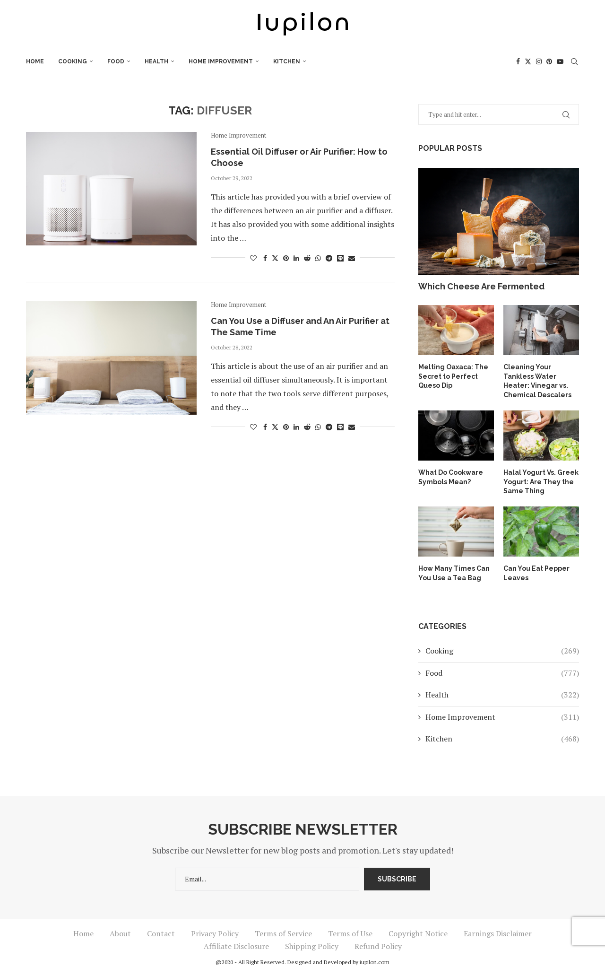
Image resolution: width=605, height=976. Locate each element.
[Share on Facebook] (265, 257)
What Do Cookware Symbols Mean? (450, 477)
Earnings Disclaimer (498, 933)
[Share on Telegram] (329, 257)
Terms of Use (350, 933)
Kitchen (286, 61)
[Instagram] (539, 61)
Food (115, 61)
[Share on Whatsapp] (318, 257)
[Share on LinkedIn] (296, 257)
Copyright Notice (418, 933)
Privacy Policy (215, 933)
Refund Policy (378, 946)
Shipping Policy (311, 946)
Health (156, 61)
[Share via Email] (351, 257)
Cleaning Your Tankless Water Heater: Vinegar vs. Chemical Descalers (537, 381)
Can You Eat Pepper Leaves (536, 573)
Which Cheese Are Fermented (481, 286)
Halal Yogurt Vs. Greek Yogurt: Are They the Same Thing (541, 482)
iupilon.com (374, 962)
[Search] (574, 61)
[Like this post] (253, 257)
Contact (161, 933)
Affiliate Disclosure (236, 946)
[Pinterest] (549, 61)
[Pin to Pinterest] (286, 257)
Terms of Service (283, 933)
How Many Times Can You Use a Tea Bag (454, 573)
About (120, 933)
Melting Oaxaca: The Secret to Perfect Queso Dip (453, 376)
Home (35, 61)
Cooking (72, 61)
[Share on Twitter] (275, 257)
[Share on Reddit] (307, 257)
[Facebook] (518, 61)
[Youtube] (560, 61)
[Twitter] (528, 61)
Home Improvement (221, 61)
